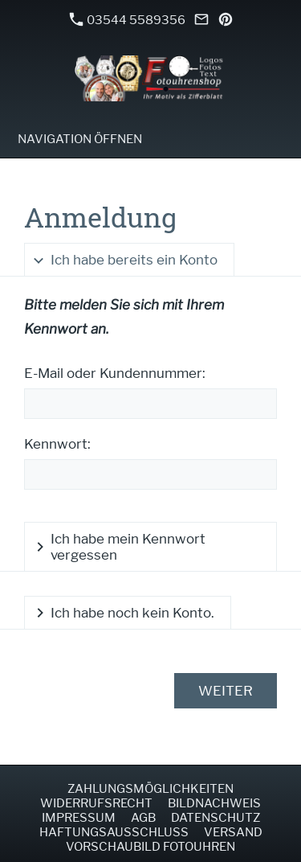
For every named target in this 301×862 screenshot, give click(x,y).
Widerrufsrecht (96, 803)
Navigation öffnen (80, 139)
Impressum (79, 818)
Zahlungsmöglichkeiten (150, 789)
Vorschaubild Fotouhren (150, 846)
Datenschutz (215, 818)
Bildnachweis (214, 803)
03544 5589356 (127, 19)
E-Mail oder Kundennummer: (114, 373)
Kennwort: (57, 444)
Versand (233, 832)
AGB (143, 818)
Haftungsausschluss (114, 832)
